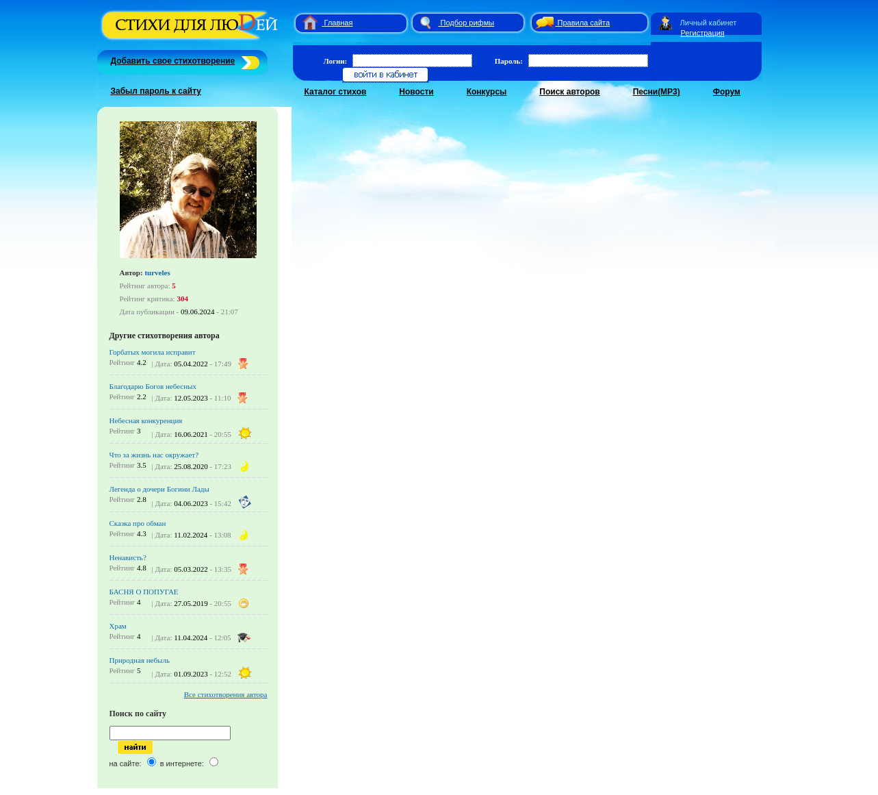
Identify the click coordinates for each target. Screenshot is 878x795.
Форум (726, 92)
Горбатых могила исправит (152, 352)
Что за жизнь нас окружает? (154, 455)
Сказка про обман (137, 523)
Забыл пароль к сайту (156, 91)
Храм (118, 626)
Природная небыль (139, 660)
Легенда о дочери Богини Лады (159, 489)
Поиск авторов (569, 92)
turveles (157, 272)
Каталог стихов (336, 92)
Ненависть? (127, 557)
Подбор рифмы (468, 22)
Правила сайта (584, 22)
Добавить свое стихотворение (173, 61)
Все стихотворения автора (226, 694)
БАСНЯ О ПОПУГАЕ (144, 592)
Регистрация (703, 33)
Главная (338, 22)
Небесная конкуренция (146, 420)
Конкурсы (487, 92)
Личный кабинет (708, 22)
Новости (416, 92)
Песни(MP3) (656, 92)
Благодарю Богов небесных (152, 386)
